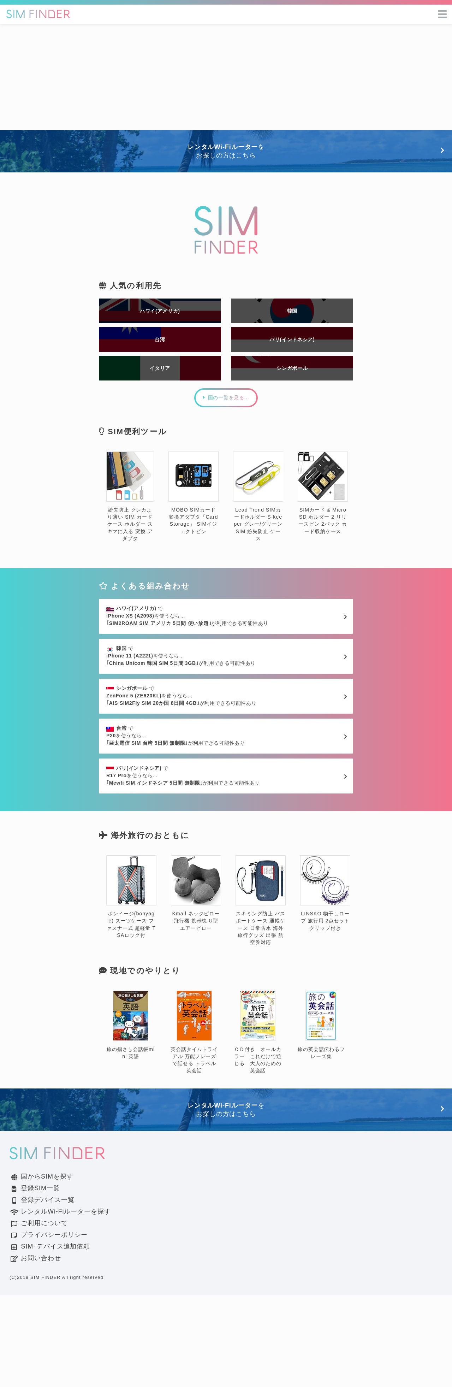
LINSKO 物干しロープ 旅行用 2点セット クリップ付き (325, 985)
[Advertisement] (226, 77)
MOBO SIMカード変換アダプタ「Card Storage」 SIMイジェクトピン (193, 524)
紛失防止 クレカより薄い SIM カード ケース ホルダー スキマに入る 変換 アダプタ (130, 527)
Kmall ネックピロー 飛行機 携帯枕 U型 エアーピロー (196, 985)
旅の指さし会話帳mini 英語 (131, 1117)
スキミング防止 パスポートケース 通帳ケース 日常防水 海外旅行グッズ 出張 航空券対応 (260, 992)
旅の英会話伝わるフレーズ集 (321, 1117)
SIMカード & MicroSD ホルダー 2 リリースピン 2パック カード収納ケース (322, 524)
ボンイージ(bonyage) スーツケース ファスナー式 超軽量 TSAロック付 (131, 989)
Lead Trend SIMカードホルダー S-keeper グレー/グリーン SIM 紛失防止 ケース (258, 527)
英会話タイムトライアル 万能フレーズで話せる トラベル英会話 (194, 1124)
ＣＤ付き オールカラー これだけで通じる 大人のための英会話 (257, 1124)
